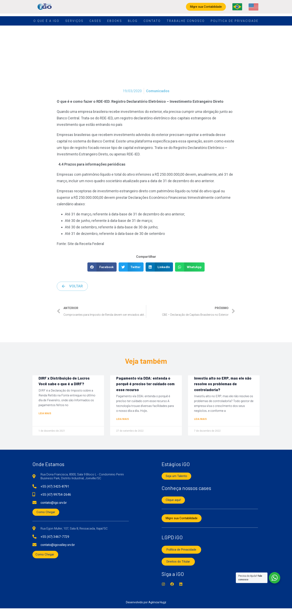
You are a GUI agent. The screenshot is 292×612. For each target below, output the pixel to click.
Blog (133, 20)
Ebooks (114, 20)
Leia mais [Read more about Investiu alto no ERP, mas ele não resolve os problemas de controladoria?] (200, 421)
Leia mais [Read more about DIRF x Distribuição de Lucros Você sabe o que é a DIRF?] (45, 415)
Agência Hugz (157, 606)
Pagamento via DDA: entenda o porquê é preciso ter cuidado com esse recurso (145, 385)
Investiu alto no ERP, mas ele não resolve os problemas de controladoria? (222, 385)
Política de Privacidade (235, 20)
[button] (102, 267)
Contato (152, 20)
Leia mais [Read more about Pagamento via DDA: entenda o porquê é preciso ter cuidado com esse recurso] (122, 421)
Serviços (74, 20)
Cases (95, 20)
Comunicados (157, 91)
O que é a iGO (46, 20)
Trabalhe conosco (186, 20)
